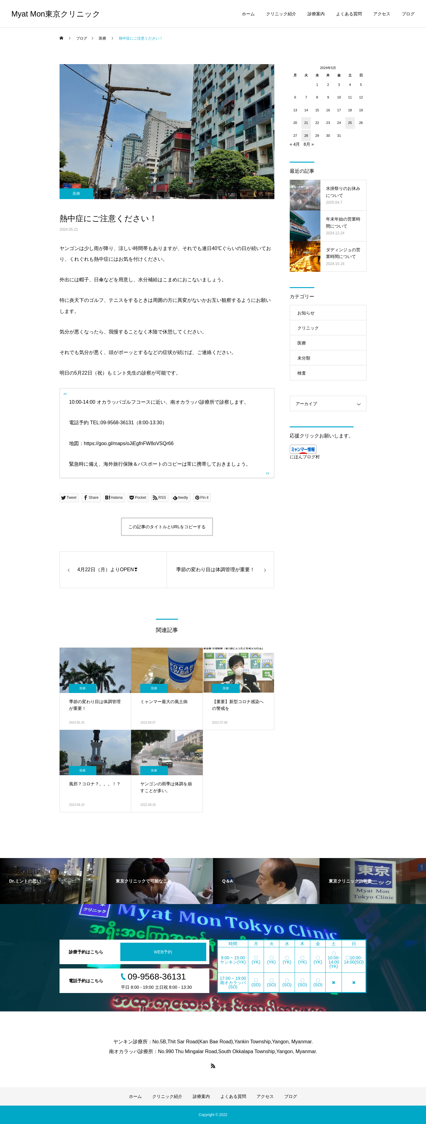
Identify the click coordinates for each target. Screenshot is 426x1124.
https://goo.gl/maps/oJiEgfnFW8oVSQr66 (129, 443)
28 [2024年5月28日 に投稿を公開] (306, 135)
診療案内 (316, 13)
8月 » (309, 144)
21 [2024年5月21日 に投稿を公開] (306, 123)
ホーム (248, 13)
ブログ (408, 13)
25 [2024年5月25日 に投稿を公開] (350, 123)
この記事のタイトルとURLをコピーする (167, 526)
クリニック (308, 327)
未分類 (303, 358)
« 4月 (295, 144)
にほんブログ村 (305, 456)
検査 (301, 373)
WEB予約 (163, 951)
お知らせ (306, 312)
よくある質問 (349, 13)
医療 (76, 193)
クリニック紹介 (281, 13)
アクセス (381, 13)
